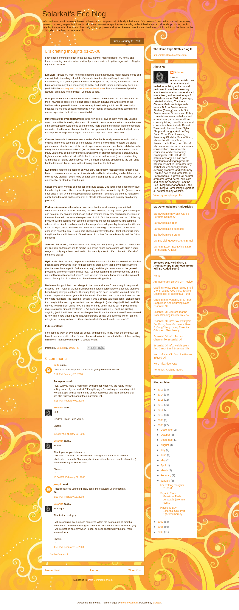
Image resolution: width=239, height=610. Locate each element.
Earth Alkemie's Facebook (168, 228)
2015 (161, 389)
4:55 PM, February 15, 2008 (69, 547)
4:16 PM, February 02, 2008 (69, 400)
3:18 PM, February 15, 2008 (69, 496)
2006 (161, 526)
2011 (161, 409)
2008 (161, 425)
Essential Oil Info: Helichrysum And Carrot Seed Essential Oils (171, 347)
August (165, 445)
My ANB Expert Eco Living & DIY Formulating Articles (172, 248)
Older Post (135, 570)
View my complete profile (167, 195)
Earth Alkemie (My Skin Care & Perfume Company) (171, 215)
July (163, 450)
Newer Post (52, 570)
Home (94, 570)
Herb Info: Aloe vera (165, 363)
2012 (161, 404)
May (163, 460)
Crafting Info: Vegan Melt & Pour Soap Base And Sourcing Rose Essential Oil (172, 303)
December (167, 429)
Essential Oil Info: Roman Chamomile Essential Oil (168, 338)
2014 (161, 394)
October (166, 434)
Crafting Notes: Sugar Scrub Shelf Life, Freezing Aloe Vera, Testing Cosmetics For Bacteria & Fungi (173, 290)
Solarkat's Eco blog (74, 14)
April (164, 465)
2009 (161, 420)
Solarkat (58, 407)
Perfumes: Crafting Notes (168, 369)
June (164, 455)
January (166, 480)
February (166, 475)
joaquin (58, 484)
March (165, 470)
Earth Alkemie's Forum (166, 234)
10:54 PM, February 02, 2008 (69, 477)
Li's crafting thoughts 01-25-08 (172, 487)
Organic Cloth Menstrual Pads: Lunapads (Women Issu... (172, 498)
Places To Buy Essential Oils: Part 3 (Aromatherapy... (172, 511)
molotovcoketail (129, 602)
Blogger (157, 602)
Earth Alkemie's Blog (165, 222)
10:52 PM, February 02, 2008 (69, 433)
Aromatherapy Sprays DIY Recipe (173, 281)
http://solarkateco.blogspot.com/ (170, 55)
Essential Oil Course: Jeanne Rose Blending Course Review (171, 313)
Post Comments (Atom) (100, 579)
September (167, 439)
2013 (161, 399)
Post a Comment (59, 554)
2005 (161, 531)
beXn (57, 365)
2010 (161, 414)
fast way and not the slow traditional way (82, 88)
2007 (161, 521)
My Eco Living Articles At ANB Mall (173, 240)
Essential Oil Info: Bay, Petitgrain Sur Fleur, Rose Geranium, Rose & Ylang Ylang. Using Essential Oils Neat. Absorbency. (172, 326)
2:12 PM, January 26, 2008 (68, 374)
